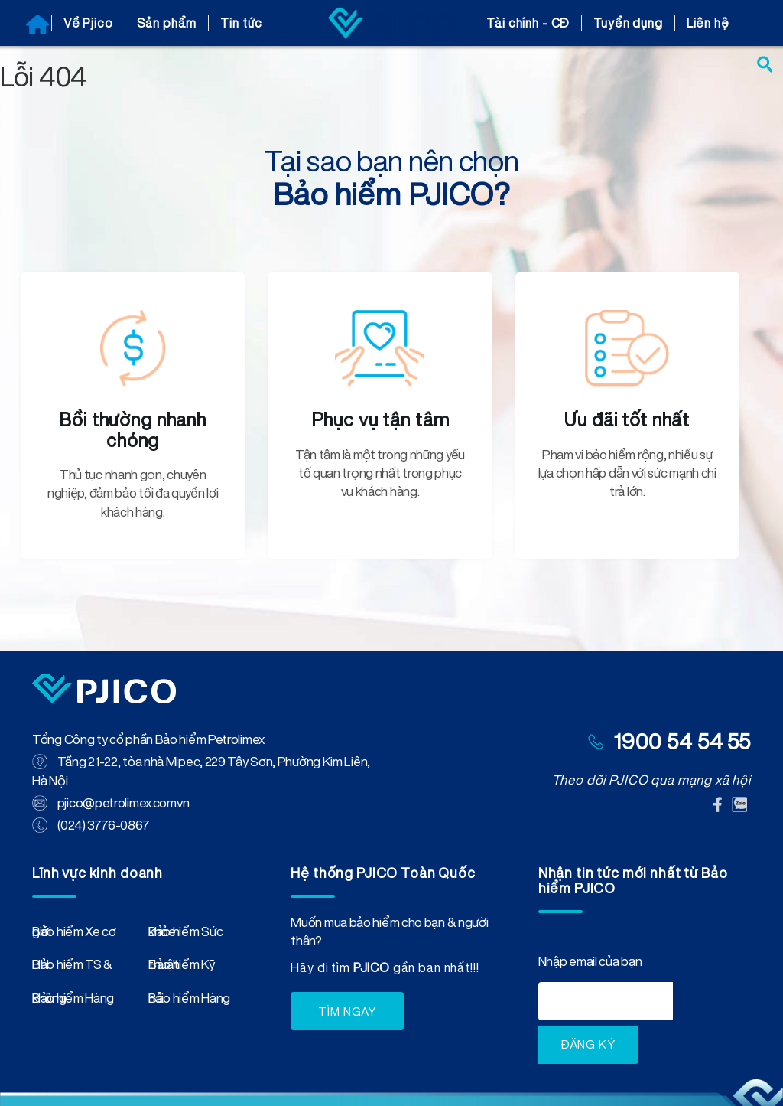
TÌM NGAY (347, 1011)
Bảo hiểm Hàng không (73, 1001)
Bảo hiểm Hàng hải (189, 1001)
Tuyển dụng (628, 23)
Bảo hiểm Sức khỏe (185, 934)
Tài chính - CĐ (528, 23)
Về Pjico (88, 23)
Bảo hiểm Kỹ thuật (181, 967)
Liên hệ (708, 23)
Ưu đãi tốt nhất (627, 419)
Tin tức (241, 23)
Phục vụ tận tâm (380, 419)
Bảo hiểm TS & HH (72, 967)
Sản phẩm (167, 23)
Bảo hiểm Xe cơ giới (74, 934)
